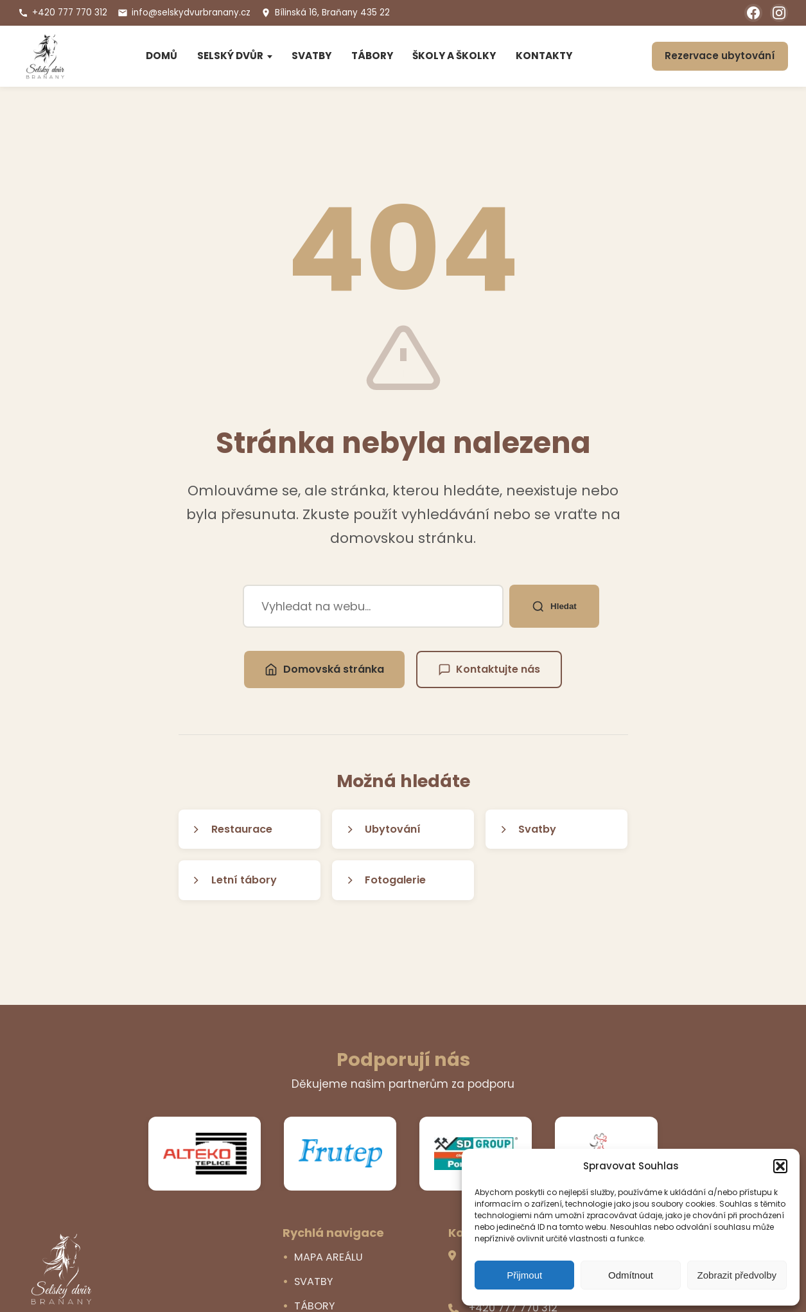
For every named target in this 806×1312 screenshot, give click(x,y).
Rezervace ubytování (720, 55)
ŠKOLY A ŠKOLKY (454, 55)
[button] (780, 1166)
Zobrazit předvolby (736, 1275)
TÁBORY (372, 55)
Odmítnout (630, 1275)
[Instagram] (779, 13)
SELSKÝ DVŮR (230, 55)
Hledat (554, 605)
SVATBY (311, 55)
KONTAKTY (544, 55)
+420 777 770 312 (62, 12)
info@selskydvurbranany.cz (184, 12)
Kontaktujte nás (489, 669)
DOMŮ (161, 55)
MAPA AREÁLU (328, 1257)
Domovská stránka (324, 669)
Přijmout (524, 1275)
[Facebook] (753, 13)
